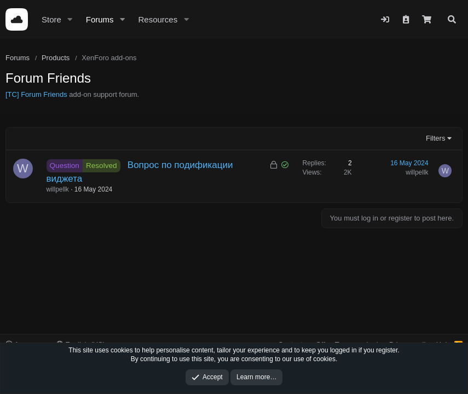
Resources (157, 19)
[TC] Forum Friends (36, 94)
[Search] (452, 19)
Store (51, 19)
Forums (100, 19)
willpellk (58, 189)
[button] (70, 19)
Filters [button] (435, 138)
